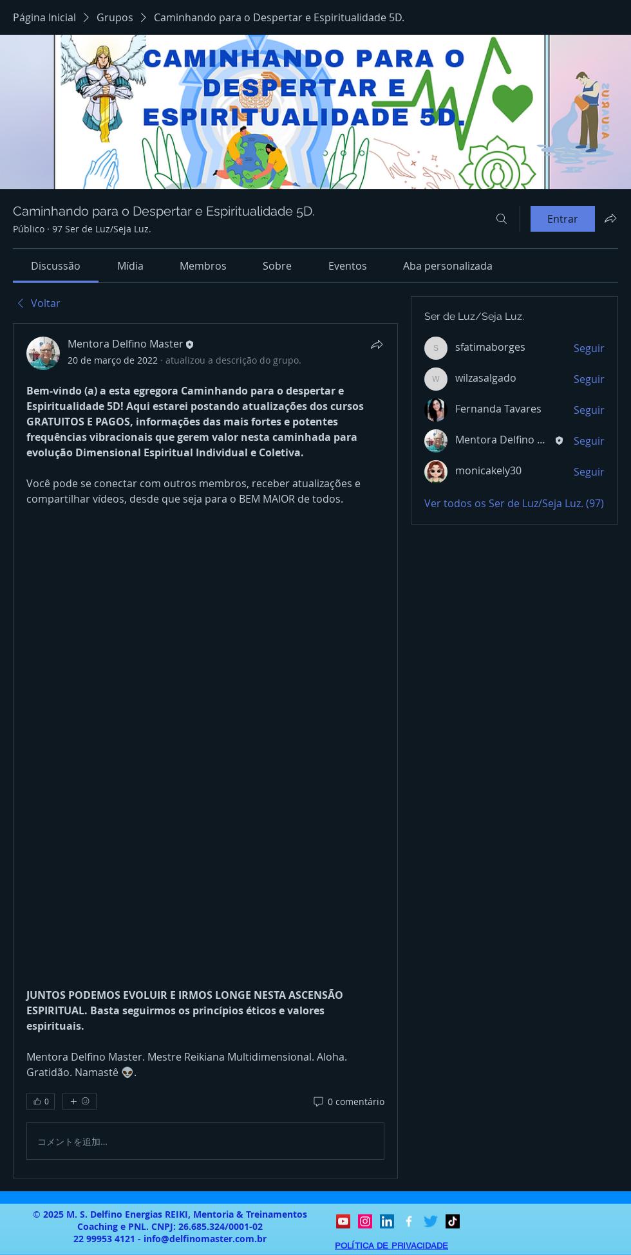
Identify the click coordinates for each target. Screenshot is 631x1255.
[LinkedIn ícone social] (387, 1221)
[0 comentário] (348, 1101)
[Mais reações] (79, 1101)
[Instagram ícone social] (365, 1221)
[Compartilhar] (376, 344)
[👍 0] (40, 1101)
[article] (205, 750)
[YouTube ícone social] (343, 1221)
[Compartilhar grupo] (610, 218)
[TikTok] (453, 1221)
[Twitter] (431, 1221)
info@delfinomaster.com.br (205, 1238)
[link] (55, 266)
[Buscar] (501, 219)
